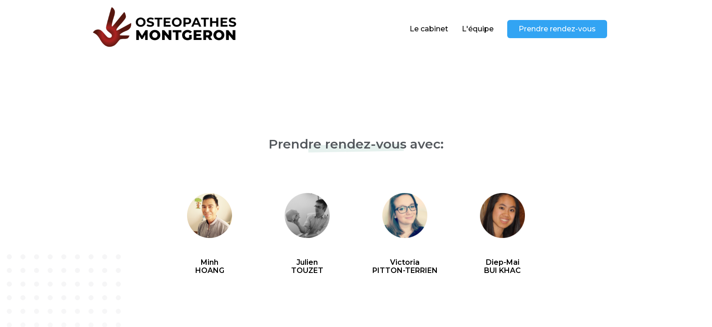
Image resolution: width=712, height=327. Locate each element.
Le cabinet (429, 29)
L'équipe (478, 29)
